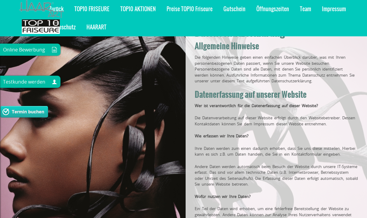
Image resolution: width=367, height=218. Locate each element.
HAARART (255, 9)
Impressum (185, 9)
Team (156, 9)
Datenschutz (221, 9)
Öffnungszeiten (124, 9)
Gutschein (86, 9)
